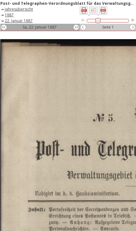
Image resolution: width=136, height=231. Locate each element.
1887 (9, 15)
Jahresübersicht (19, 9)
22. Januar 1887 (19, 20)
